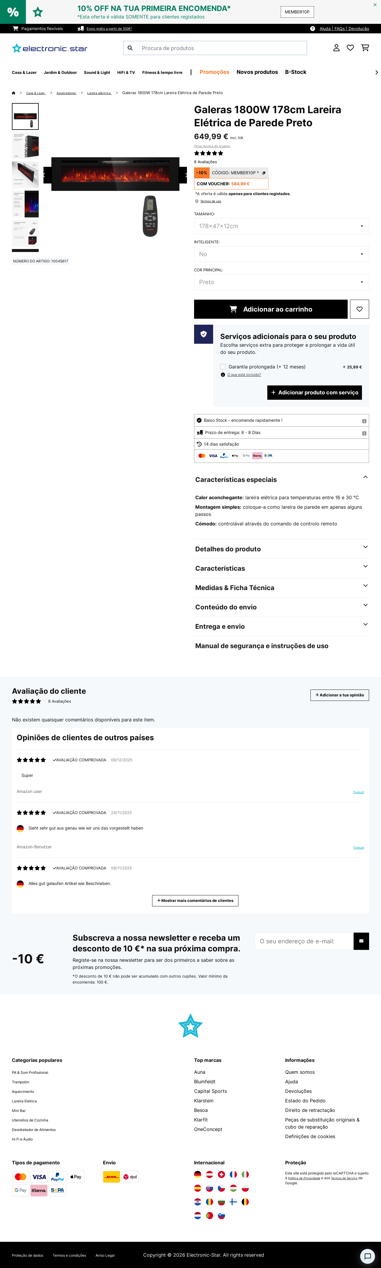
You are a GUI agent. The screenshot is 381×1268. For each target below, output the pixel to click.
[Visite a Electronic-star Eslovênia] (221, 1215)
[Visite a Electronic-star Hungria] (233, 1188)
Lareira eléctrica (115, 92)
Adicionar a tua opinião (331, 695)
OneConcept (208, 1129)
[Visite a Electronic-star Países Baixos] (197, 1215)
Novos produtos (307, 72)
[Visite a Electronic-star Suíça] (221, 1174)
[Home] (19, 92)
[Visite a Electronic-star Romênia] (209, 1201)
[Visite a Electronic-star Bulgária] (221, 1201)
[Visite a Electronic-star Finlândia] (233, 1201)
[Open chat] (367, 1256)
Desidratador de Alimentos (42, 1129)
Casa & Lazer (39, 92)
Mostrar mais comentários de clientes (197, 900)
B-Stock (346, 72)
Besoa (201, 1110)
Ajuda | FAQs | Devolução (344, 28)
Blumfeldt (205, 1082)
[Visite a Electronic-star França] (233, 1174)
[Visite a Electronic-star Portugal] (209, 1215)
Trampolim (24, 1082)
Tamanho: (204, 213)
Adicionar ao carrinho (271, 309)
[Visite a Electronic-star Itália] (245, 1174)
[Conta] (336, 48)
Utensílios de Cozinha (36, 1120)
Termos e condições (87, 1255)
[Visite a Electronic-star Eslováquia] (209, 1188)
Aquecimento (27, 1091)
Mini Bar (21, 1110)
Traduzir (355, 794)
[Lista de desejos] (350, 48)
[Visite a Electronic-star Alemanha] (197, 1174)
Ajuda (291, 1082)
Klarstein (203, 1101)
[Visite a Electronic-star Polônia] (245, 1188)
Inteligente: (207, 241)
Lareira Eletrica (29, 1101)
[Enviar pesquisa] (130, 48)
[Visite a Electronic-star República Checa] (221, 1188)
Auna (199, 1072)
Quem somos (300, 1072)
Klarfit (201, 1120)
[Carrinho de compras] (365, 48)
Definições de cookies (310, 1136)
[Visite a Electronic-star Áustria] (209, 1174)
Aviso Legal (133, 1255)
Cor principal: (209, 269)
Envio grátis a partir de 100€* (115, 28)
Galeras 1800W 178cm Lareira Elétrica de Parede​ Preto (191, 92)
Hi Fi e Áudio (26, 1139)
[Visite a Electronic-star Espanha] (197, 1188)
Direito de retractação (310, 1110)
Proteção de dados (33, 1255)
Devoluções (298, 1091)
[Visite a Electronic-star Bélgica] (245, 1201)
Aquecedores (76, 92)
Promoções (265, 72)
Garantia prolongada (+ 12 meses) (267, 367)
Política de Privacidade (307, 1178)
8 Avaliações (205, 161)
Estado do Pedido (305, 1101)
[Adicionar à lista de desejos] (359, 309)
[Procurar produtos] (215, 48)
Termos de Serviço (352, 1178)
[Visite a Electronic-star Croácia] (197, 1201)
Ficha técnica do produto (212, 146)
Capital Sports (210, 1091)
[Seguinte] (376, 72)
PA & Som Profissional (37, 1072)
